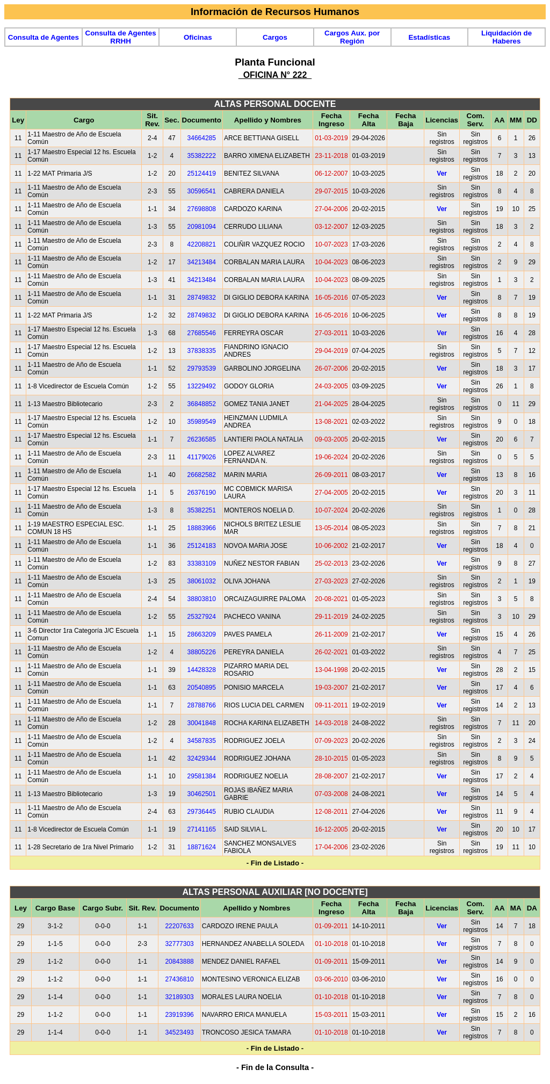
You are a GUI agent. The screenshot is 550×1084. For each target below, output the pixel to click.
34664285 (201, 138)
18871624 (201, 847)
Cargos (275, 37)
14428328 (201, 670)
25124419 (201, 173)
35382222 (201, 156)
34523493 (179, 1032)
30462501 (201, 794)
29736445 (201, 811)
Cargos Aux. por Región (352, 37)
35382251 (201, 510)
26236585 (201, 439)
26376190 (201, 492)
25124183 (201, 546)
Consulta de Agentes (43, 37)
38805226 (201, 652)
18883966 (201, 528)
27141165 (201, 829)
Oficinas (198, 37)
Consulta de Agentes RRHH (120, 37)
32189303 (179, 997)
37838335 (201, 351)
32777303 (179, 944)
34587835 (201, 741)
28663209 (201, 634)
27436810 (179, 979)
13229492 (201, 386)
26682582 (201, 475)
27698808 (201, 209)
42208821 (201, 244)
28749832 (201, 297)
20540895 (201, 687)
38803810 (201, 599)
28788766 (201, 705)
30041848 (201, 723)
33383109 (201, 563)
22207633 (179, 926)
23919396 (179, 1014)
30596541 (201, 191)
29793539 (201, 368)
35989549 (201, 421)
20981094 (201, 226)
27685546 (201, 333)
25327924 (201, 616)
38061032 (201, 581)
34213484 (201, 262)
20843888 (179, 961)
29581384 (201, 776)
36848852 (201, 404)
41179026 (201, 457)
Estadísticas (429, 37)
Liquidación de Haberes (506, 37)
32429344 (201, 758)
